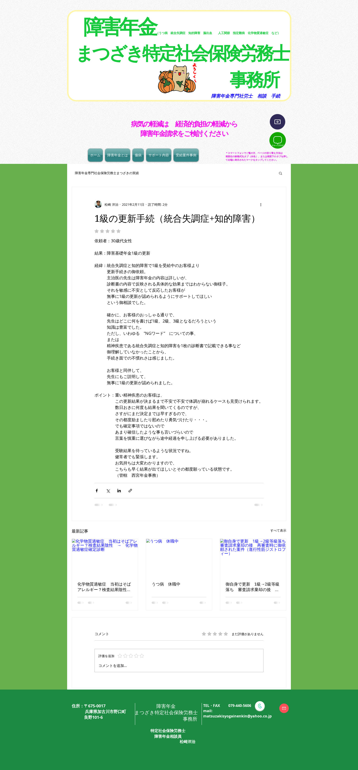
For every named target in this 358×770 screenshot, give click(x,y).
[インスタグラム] (277, 122)
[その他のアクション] (260, 204)
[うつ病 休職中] (179, 557)
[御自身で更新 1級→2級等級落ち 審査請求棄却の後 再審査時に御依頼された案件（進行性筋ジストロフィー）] (253, 557)
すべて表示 (278, 530)
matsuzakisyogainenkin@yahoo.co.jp (237, 716)
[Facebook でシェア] (97, 490)
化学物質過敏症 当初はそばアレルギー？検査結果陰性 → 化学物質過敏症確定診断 (104, 587)
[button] (280, 173)
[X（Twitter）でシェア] (108, 490)
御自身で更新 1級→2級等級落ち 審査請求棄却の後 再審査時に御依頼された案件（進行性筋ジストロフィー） (252, 587)
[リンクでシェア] (130, 490)
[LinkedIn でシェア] (119, 490)
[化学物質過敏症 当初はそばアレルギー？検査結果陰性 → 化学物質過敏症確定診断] (105, 557)
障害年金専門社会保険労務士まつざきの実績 (105, 173)
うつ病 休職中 (166, 584)
